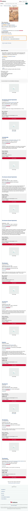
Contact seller (4, 107)
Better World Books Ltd (7, 347)
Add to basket (14, 118)
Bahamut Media (6, 225)
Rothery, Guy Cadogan (7, 5)
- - (6, 223)
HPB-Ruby (5, 306)
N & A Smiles (6, 463)
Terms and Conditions (14, 505)
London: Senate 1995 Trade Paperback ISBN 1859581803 (15, 461)
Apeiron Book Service (7, 268)
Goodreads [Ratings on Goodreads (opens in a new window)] (13, 56)
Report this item (4, 57)
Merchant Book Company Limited (11, 102)
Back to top (14, 486)
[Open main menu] (2, 3)
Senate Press (8, 265)
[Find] (26, 3)
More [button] (3, 68)
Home (1, 5)
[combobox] (15, 3)
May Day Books (6, 142)
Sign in (24, 1)
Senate (7, 304)
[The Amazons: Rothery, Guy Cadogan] (13, 7)
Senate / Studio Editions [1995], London (12, 140)
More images (14, 413)
